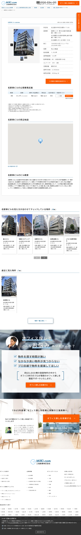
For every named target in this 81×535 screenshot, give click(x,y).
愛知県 (70, 514)
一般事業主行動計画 (33, 487)
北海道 (3, 511)
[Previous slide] (37, 260)
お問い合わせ (69, 474)
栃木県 (56, 511)
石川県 (30, 514)
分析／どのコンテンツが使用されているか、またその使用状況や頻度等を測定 (22, 525)
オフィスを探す (4, 474)
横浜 (50, 493)
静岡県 (63, 514)
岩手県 (16, 511)
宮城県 (23, 511)
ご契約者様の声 (32, 493)
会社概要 (30, 478)
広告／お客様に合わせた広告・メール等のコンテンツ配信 (17, 528)
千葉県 (75, 511)
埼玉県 (69, 511)
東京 (50, 478)
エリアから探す (5, 478)
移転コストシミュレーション (8, 496)
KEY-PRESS (69, 477)
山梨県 (44, 514)
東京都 (3, 514)
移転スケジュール (6, 499)
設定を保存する (40, 532)
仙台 (50, 490)
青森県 (10, 511)
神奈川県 (10, 514)
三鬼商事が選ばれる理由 (34, 484)
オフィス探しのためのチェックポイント (11, 493)
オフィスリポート (53, 499)
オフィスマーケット (52, 474)
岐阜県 (57, 514)
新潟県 (17, 514)
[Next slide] (44, 260)
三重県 (77, 514)
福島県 (42, 511)
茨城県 (49, 511)
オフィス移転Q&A (6, 502)
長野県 (50, 514)
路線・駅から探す (6, 484)
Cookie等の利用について (15, 522)
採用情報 (30, 490)
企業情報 (29, 474)
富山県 (24, 514)
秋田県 (29, 511)
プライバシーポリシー (71, 483)
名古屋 (50, 484)
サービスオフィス (70, 480)
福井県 (37, 514)
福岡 (50, 496)
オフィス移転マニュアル (7, 489)
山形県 (36, 511)
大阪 (50, 481)
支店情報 (30, 481)
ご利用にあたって (70, 486)
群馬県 (62, 511)
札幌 (50, 487)
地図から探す (5, 481)
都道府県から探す (5, 507)
